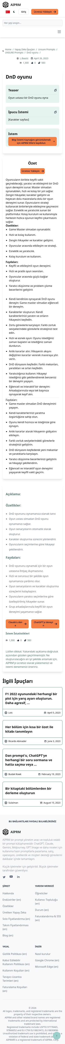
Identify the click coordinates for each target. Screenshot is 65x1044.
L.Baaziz (24, 58)
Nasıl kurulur (43, 954)
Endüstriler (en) (12, 899)
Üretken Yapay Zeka (14, 912)
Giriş (23, 11)
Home (8, 49)
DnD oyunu (33, 52)
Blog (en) (8, 935)
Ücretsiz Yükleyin (45, 11)
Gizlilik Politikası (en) (15, 954)
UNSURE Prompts (14, 52)
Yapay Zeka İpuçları (25, 49)
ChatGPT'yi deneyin (45, 624)
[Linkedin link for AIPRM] (19, 877)
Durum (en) (42, 910)
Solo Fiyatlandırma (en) (16, 919)
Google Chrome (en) (47, 960)
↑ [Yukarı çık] (57, 1035)
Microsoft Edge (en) (46, 966)
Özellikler (8, 906)
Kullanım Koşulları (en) (16, 970)
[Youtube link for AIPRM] (11, 877)
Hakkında (8, 893)
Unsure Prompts (47, 49)
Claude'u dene (17, 624)
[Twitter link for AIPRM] (4, 877)
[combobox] (32, 23)
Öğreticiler (41, 893)
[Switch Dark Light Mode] (14, 12)
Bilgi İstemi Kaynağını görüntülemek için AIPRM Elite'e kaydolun (33, 141)
